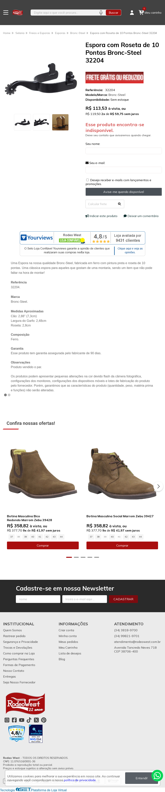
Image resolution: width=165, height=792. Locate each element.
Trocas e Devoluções (17, 647)
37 (11, 536)
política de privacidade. (80, 780)
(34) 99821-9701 (126, 636)
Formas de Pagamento (19, 665)
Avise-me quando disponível (123, 192)
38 (98, 536)
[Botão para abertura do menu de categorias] (6, 12)
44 (61, 536)
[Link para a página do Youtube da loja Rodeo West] (21, 720)
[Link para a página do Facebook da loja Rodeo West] (14, 720)
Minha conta (68, 636)
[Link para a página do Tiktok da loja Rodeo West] (29, 720)
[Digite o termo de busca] (63, 12)
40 (32, 536)
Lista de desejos (70, 653)
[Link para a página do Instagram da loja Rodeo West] (7, 720)
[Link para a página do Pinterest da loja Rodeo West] (43, 720)
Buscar (113, 12)
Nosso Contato (13, 671)
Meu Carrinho (68, 647)
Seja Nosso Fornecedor (19, 682)
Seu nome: (92, 144)
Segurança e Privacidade (20, 642)
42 (47, 536)
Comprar (43, 545)
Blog (62, 659)
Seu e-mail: (95, 163)
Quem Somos (12, 630)
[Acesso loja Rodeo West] (132, 12)
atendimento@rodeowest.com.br (137, 642)
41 (39, 536)
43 (54, 536)
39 (25, 536)
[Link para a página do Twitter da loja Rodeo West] (36, 720)
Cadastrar (123, 599)
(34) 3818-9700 (126, 630)
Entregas (9, 676)
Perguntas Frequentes (18, 659)
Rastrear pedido (14, 636)
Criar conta (66, 630)
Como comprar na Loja (19, 653)
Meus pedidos (68, 642)
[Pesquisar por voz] (101, 12)
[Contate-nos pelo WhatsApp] (157, 775)
